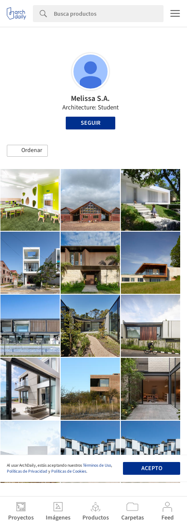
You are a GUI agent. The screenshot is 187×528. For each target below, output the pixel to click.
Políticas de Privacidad (27, 471)
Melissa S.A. (90, 98)
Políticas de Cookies (68, 471)
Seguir (90, 123)
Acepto (151, 468)
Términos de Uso (97, 465)
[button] (27, 151)
